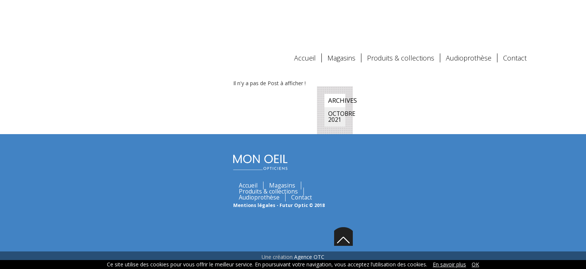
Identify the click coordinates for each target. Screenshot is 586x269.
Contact (515, 28)
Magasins (341, 28)
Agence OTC (309, 145)
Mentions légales (129, 118)
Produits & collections (400, 28)
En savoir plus (449, 264)
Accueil (305, 28)
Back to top (518, 121)
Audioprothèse (468, 28)
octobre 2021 (421, 78)
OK (475, 264)
